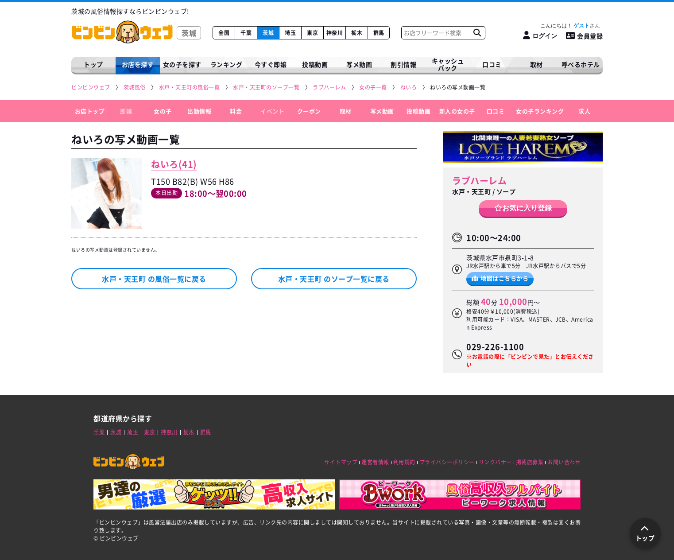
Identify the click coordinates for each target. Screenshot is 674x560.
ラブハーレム (479, 180)
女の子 (163, 111)
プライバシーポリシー (447, 462)
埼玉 (290, 33)
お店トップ (90, 111)
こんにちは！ (570, 26)
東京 (312, 33)
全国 (223, 33)
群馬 (378, 33)
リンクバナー (495, 462)
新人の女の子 (457, 111)
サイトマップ (340, 462)
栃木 (356, 33)
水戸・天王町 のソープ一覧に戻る (334, 278)
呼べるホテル (581, 64)
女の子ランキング (540, 111)
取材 (346, 111)
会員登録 (584, 35)
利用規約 (404, 462)
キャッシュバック (448, 64)
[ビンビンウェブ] (91, 87)
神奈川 (334, 33)
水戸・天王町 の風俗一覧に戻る (154, 278)
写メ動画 (359, 64)
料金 (236, 111)
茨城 (268, 33)
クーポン (309, 111)
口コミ (492, 64)
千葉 (246, 33)
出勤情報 (199, 111)
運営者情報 (375, 462)
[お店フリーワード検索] (477, 32)
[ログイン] (540, 35)
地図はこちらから (500, 278)
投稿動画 (315, 64)
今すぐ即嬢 (271, 64)
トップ (93, 64)
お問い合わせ (564, 462)
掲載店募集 (530, 462)
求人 (584, 111)
